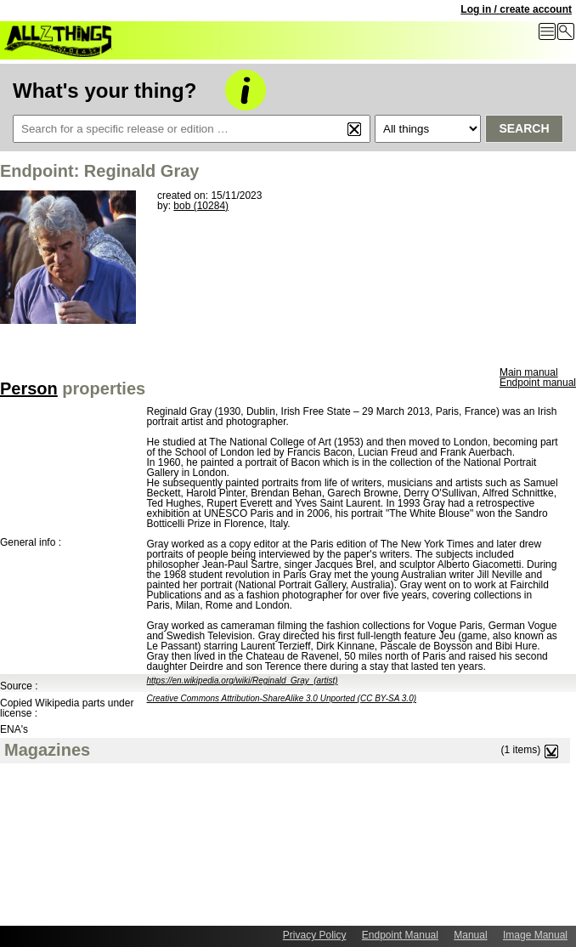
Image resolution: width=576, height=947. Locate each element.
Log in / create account (516, 9)
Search (524, 128)
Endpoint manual (538, 382)
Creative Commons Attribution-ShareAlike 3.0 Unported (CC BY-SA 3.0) (282, 698)
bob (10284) (201, 206)
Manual (470, 935)
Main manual (529, 372)
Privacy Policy (315, 935)
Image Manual (535, 935)
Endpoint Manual (400, 935)
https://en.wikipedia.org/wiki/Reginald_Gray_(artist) (242, 680)
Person (29, 388)
